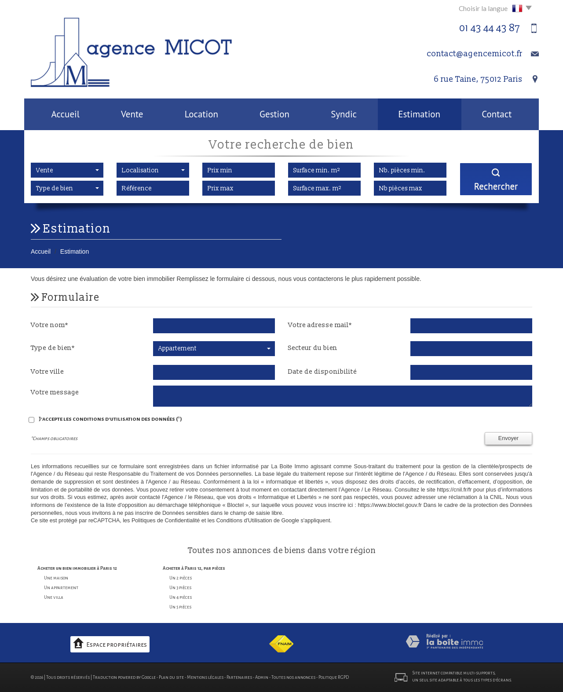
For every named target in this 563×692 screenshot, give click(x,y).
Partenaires (239, 677)
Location (201, 114)
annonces (252, 551)
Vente (132, 114)
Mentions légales (205, 677)
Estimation (419, 114)
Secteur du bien (312, 348)
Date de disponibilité (322, 372)
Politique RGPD (333, 677)
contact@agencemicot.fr (475, 54)
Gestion (274, 114)
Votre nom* (49, 325)
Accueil (65, 114)
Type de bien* (53, 348)
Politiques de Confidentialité (166, 520)
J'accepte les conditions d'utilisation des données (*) (110, 419)
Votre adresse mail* (320, 325)
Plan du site (171, 677)
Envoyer (508, 438)
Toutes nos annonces (293, 677)
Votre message (55, 392)
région (363, 551)
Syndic (344, 114)
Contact (497, 114)
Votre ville (47, 372)
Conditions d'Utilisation (244, 520)
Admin (261, 677)
